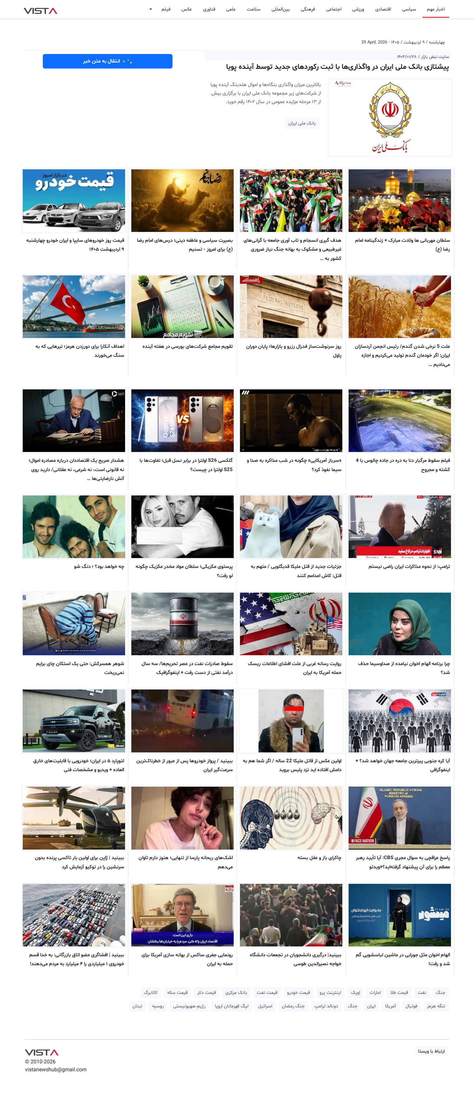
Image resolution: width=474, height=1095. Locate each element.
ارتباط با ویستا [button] (431, 1051)
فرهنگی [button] (308, 9)
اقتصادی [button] (383, 9)
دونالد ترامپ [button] (326, 1006)
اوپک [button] (355, 993)
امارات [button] (375, 993)
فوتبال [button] (411, 1006)
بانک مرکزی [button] (236, 993)
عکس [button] (186, 9)
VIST (40, 9)
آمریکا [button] (390, 1006)
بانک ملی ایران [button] (302, 123)
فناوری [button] (209, 9)
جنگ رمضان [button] (293, 1006)
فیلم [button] (166, 9)
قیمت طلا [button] (399, 993)
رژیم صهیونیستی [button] (189, 1006)
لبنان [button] (137, 1006)
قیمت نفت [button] (267, 993)
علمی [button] (231, 9)
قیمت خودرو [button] (298, 993)
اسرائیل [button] (265, 1006)
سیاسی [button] (409, 9)
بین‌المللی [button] (281, 9)
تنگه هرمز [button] (436, 1006)
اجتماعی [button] (333, 9)
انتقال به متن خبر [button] (108, 61)
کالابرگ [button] (150, 993)
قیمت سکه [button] (177, 993)
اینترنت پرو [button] (330, 993)
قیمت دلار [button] (206, 993)
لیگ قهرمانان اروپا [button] (232, 1006)
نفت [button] (422, 993)
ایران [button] (371, 1006)
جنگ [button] (440, 993)
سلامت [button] (253, 9)
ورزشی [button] (358, 9)
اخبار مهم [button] (436, 9)
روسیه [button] (158, 1006)
